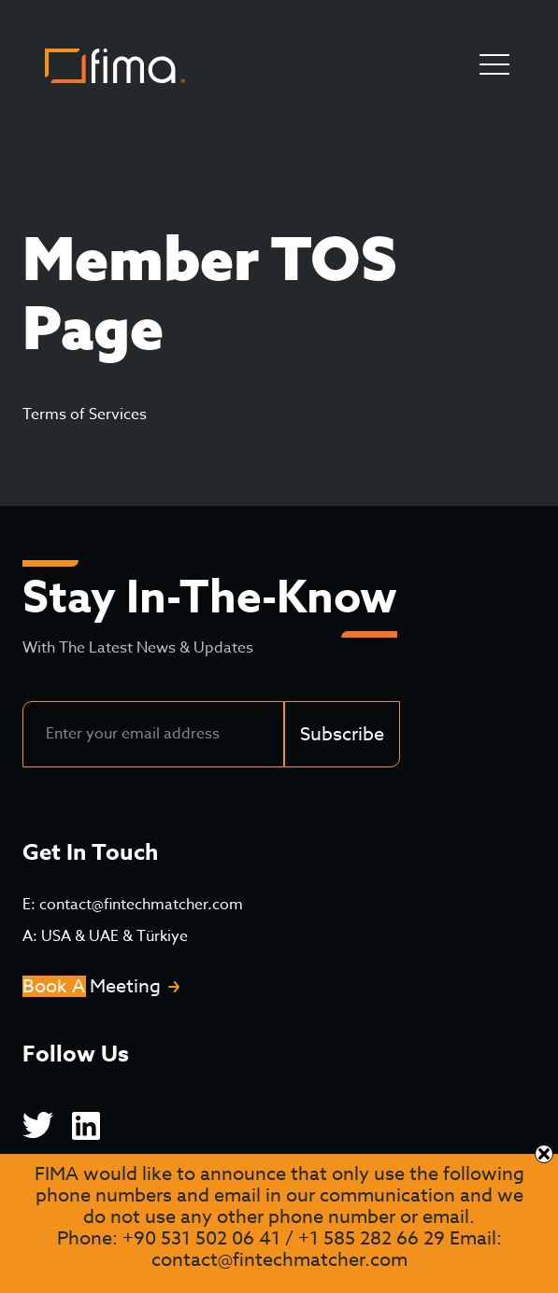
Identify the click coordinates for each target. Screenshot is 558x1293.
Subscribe (342, 734)
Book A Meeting (91, 986)
